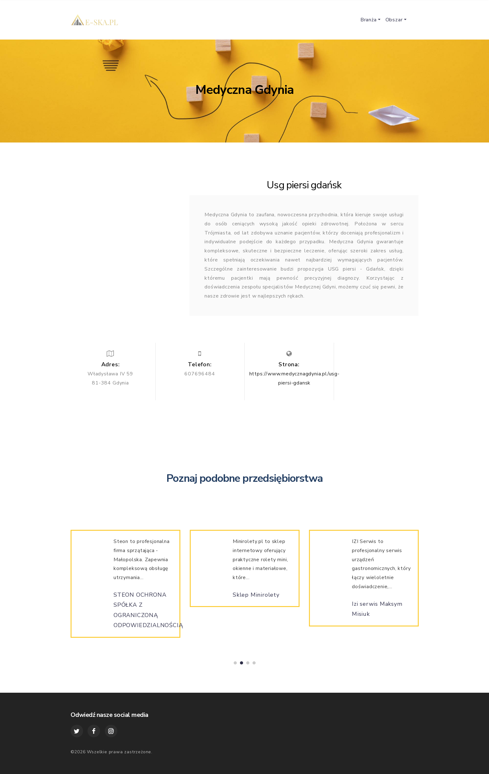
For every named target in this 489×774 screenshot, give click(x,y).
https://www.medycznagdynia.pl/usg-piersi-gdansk (294, 378)
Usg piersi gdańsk (304, 185)
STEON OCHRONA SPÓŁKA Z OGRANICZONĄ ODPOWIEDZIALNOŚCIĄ (148, 614)
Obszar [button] (394, 19)
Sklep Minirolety (256, 598)
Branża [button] (368, 19)
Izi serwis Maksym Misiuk (377, 612)
